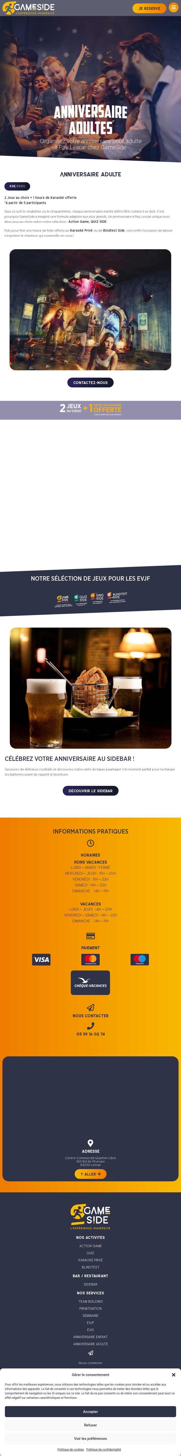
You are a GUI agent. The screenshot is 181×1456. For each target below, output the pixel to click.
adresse (90, 1151)
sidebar (90, 1284)
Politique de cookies (71, 1449)
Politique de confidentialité (103, 1449)
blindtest (90, 1267)
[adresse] (90, 1143)
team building (90, 1301)
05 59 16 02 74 (90, 1034)
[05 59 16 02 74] (90, 1026)
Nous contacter (90, 1363)
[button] (173, 1374)
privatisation (90, 1308)
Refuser (90, 1425)
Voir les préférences (90, 1438)
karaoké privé (90, 1260)
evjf (90, 1323)
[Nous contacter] (90, 1353)
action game (90, 1246)
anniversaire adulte (90, 1344)
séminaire (90, 1316)
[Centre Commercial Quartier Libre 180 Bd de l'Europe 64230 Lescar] (90, 1093)
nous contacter (91, 1015)
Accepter (90, 1412)
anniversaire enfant (90, 1337)
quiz (90, 1253)
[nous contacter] (90, 1007)
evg (90, 1330)
